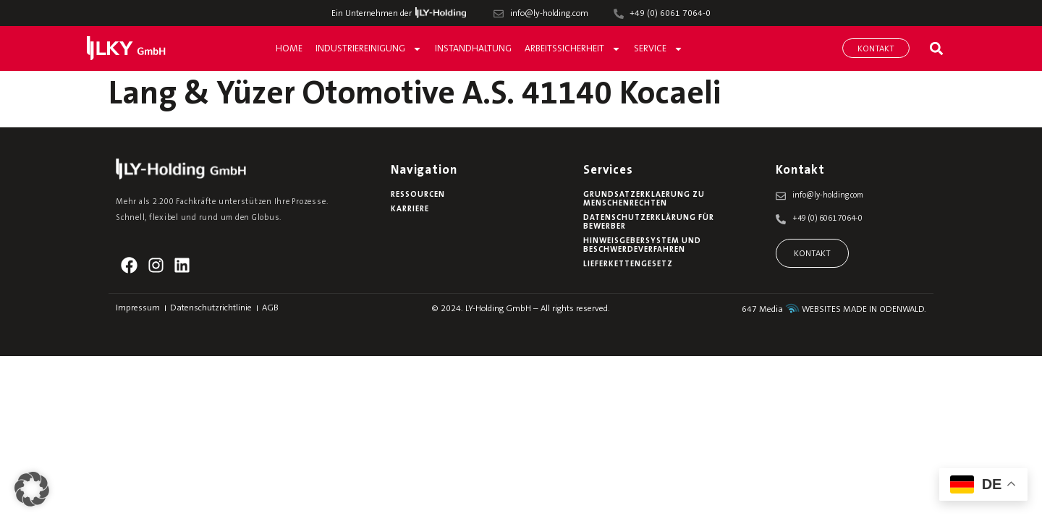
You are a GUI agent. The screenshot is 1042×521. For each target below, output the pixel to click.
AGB (270, 308)
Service (658, 49)
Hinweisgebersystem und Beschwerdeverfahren (642, 245)
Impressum (138, 308)
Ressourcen (418, 195)
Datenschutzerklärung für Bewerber (648, 222)
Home (289, 49)
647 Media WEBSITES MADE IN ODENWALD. (834, 309)
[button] (936, 48)
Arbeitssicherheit (573, 49)
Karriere (410, 209)
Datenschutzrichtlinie (211, 308)
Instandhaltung (473, 49)
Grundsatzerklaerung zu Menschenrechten (644, 199)
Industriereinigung (368, 49)
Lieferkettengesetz (628, 264)
